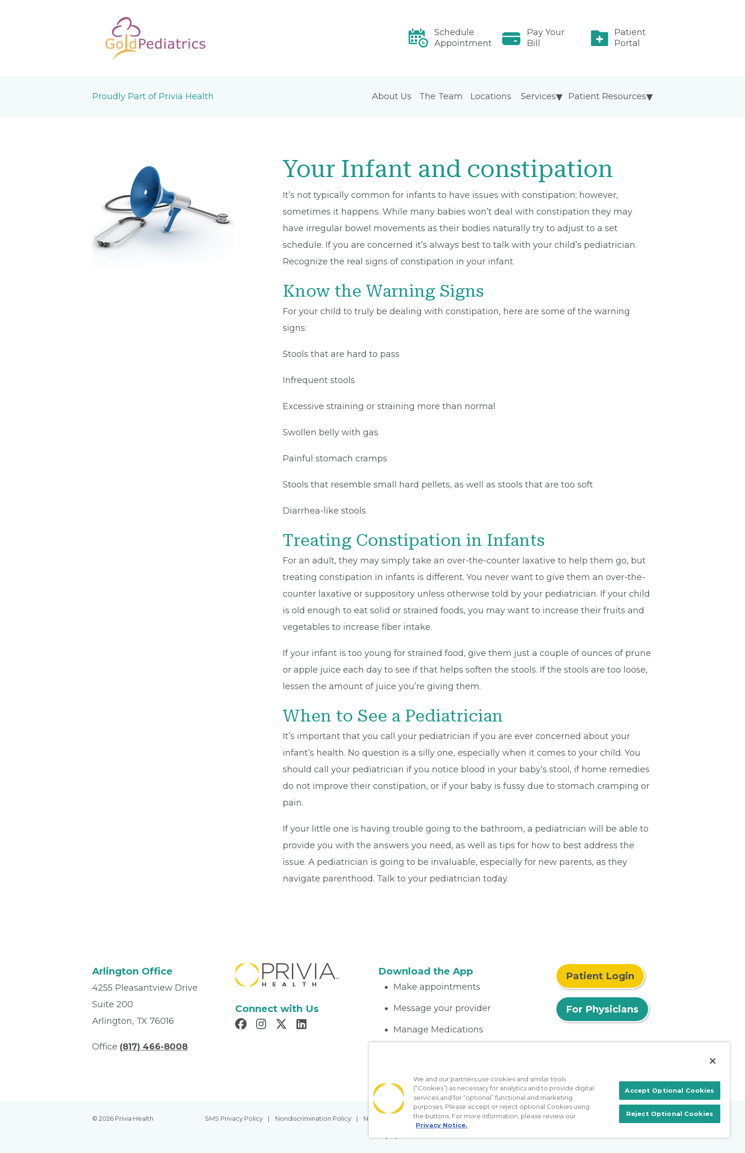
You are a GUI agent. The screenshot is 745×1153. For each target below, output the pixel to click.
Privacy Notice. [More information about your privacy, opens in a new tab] (442, 1125)
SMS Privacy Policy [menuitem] (234, 1118)
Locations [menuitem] (490, 96)
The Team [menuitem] (441, 96)
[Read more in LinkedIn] (302, 1025)
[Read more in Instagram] (262, 1025)
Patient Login (600, 976)
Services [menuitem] (538, 96)
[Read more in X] (283, 1025)
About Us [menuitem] (391, 96)
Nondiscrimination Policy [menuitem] (313, 1118)
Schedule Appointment (463, 37)
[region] (549, 1090)
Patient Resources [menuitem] (607, 96)
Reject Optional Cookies (669, 1113)
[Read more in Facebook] (242, 1025)
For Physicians (602, 1009)
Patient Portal (630, 37)
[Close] (712, 1060)
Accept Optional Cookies (669, 1090)
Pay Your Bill (545, 37)
